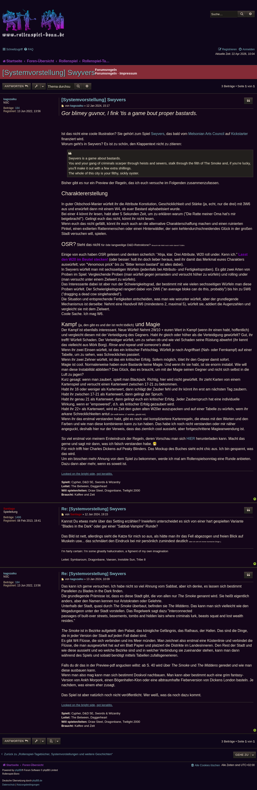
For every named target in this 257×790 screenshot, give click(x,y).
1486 (18, 517)
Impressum (128, 73)
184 (17, 108)
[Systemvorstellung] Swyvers (48, 72)
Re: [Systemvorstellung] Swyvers (93, 509)
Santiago (9, 508)
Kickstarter (239, 134)
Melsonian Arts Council (206, 134)
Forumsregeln (106, 73)
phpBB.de (37, 780)
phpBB (18, 770)
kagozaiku (10, 99)
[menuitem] (28, 49)
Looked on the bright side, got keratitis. (87, 473)
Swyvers (157, 134)
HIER (191, 439)
